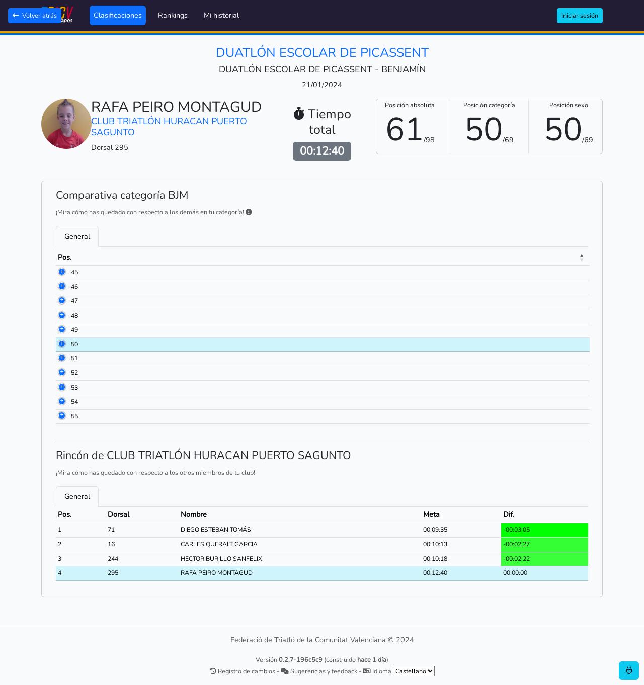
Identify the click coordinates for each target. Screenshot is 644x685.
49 (61, 330)
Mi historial (221, 15)
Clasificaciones (118, 15)
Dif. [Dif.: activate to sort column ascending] (552, 257)
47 (61, 301)
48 (61, 316)
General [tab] (77, 236)
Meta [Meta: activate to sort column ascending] (513, 257)
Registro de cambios (242, 671)
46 (61, 287)
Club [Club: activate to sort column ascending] (309, 257)
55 (61, 416)
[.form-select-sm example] (414, 671)
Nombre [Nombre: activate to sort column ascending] (158, 257)
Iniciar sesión (579, 15)
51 (61, 358)
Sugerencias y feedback (319, 671)
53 (61, 388)
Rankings (173, 15)
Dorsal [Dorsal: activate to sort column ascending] (106, 257)
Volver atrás (35, 15)
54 (61, 402)
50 (61, 344)
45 (61, 272)
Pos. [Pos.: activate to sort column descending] (64, 257)
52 (61, 373)
